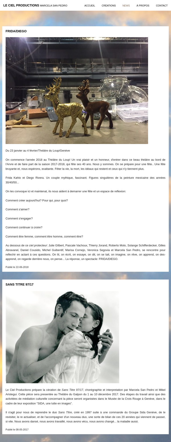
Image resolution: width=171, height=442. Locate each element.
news (126, 5)
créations (109, 5)
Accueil (89, 5)
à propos (142, 5)
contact (162, 5)
